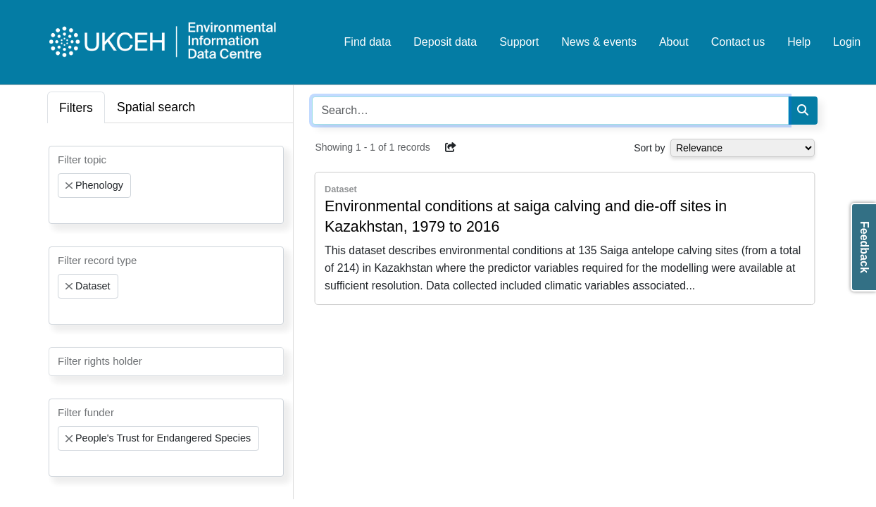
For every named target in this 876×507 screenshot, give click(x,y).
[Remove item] (69, 185)
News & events (599, 42)
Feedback (864, 247)
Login (847, 42)
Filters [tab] (76, 108)
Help (799, 42)
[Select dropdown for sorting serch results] (742, 148)
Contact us (738, 42)
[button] (450, 147)
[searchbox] (62, 210)
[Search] (803, 110)
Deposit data (445, 42)
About (674, 42)
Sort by (649, 148)
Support (519, 42)
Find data (368, 42)
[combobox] (166, 185)
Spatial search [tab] (156, 107)
